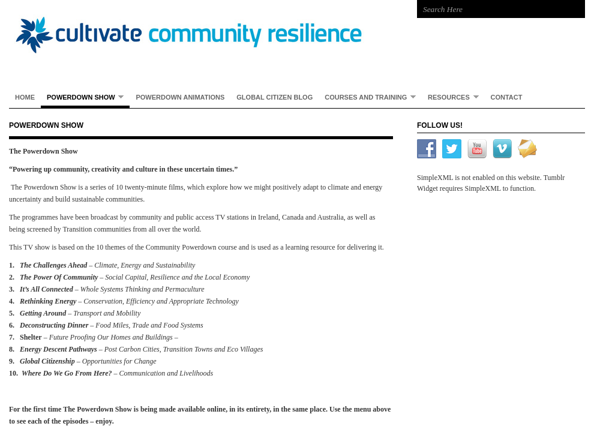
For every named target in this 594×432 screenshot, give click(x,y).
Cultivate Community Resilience (201, 36)
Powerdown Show (82, 97)
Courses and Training (367, 97)
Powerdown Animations (180, 97)
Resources (450, 97)
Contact (507, 97)
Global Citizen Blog (274, 97)
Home (25, 97)
